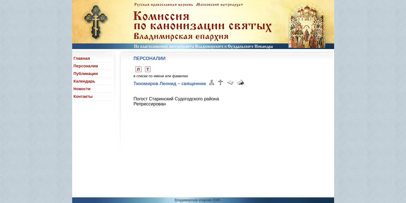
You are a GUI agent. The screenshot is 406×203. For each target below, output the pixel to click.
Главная (82, 58)
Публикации (86, 73)
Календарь (84, 81)
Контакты (83, 96)
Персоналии (86, 66)
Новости (82, 89)
